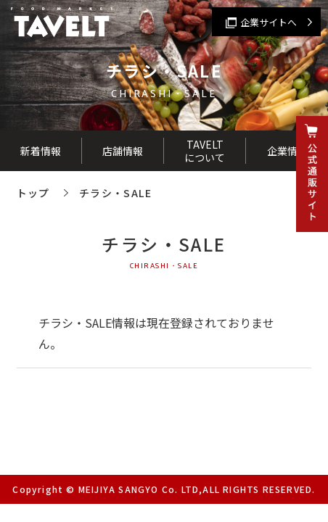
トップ (33, 193)
